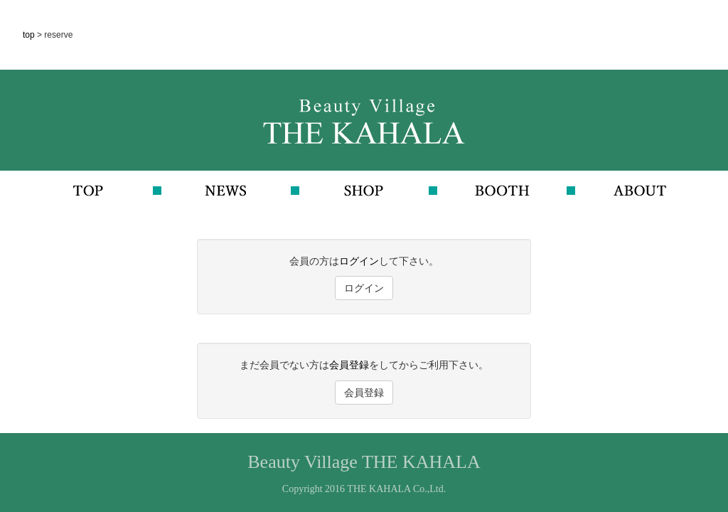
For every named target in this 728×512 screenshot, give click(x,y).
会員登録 (349, 364)
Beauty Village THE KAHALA (363, 462)
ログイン (359, 261)
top (30, 35)
